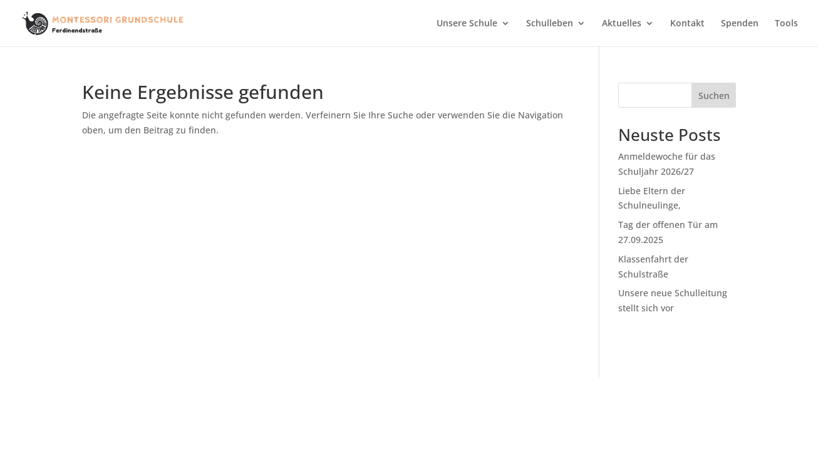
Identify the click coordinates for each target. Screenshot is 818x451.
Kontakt (687, 24)
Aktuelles (621, 24)
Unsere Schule (467, 24)
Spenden (739, 24)
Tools (786, 24)
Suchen (714, 95)
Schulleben (549, 24)
